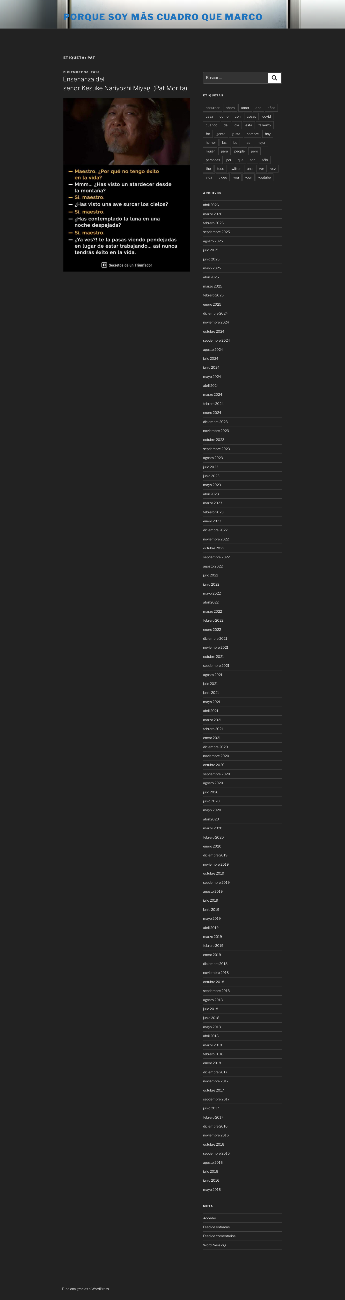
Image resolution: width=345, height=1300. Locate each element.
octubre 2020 (214, 765)
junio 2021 (211, 692)
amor (245, 108)
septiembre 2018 (216, 991)
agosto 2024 (213, 349)
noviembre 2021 (215, 647)
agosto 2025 (213, 241)
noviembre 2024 (216, 322)
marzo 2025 (212, 286)
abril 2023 (211, 494)
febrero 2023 (213, 512)
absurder (213, 108)
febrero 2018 (213, 1054)
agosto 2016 (213, 1162)
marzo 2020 (212, 828)
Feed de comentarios (219, 1236)
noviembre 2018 (216, 972)
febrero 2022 (213, 620)
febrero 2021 (213, 729)
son (252, 160)
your (248, 177)
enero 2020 (212, 846)
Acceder (209, 1218)
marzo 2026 (212, 214)
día (237, 125)
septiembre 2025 (216, 232)
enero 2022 (212, 629)
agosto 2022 (213, 566)
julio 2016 (210, 1171)
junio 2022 (211, 584)
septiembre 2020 (216, 774)
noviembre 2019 (216, 864)
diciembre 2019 (215, 855)
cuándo (211, 125)
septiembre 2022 (216, 557)
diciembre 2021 (215, 638)
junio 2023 (211, 476)
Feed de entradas (216, 1227)
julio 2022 (210, 575)
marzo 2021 (212, 720)
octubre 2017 (213, 1090)
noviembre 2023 (216, 431)
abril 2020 (211, 819)
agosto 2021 (212, 675)
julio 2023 (210, 467)
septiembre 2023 (216, 449)
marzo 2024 (212, 394)
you (236, 177)
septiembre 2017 (216, 1099)
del (226, 125)
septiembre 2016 (216, 1153)
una (250, 168)
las (224, 142)
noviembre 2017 (215, 1081)
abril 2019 (211, 928)
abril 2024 (211, 385)
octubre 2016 (213, 1144)
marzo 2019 (212, 936)
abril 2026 (211, 205)
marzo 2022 (212, 611)
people (239, 151)
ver (261, 168)
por (228, 160)
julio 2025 (210, 250)
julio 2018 (210, 1009)
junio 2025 (211, 259)
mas (246, 142)
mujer (210, 151)
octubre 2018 (213, 982)
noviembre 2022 (216, 539)
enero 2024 (212, 412)
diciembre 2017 (215, 1072)
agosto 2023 (213, 458)
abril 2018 (211, 1036)
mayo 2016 (212, 1189)
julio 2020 (211, 792)
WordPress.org (214, 1245)
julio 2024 (210, 358)
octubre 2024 (213, 331)
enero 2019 (212, 955)
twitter (235, 168)
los (235, 142)
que (240, 160)
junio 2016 (211, 1180)
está (248, 125)
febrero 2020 (213, 837)
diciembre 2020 (215, 747)
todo (220, 168)
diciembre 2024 (215, 313)
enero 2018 (212, 1063)
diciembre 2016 (215, 1126)
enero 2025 (212, 304)
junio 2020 (211, 801)
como (224, 116)
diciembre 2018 (215, 964)
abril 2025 (211, 277)
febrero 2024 (213, 404)
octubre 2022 (213, 548)
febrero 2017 (213, 1117)
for (208, 134)
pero (254, 151)
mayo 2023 (212, 485)
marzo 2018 (212, 1045)
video (223, 177)
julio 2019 (210, 900)
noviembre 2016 (216, 1135)
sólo (265, 160)
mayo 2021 (211, 702)
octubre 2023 (213, 440)
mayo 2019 (212, 918)
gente (220, 134)
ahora (230, 108)
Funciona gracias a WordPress (85, 1289)
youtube (264, 177)
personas (213, 160)
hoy (268, 134)
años (271, 108)
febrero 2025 (213, 295)
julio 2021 (210, 684)
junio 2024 (211, 367)
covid (266, 116)
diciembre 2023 (215, 422)
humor (211, 142)
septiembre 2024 (216, 340)
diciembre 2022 (215, 530)
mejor (261, 142)
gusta (236, 134)
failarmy (264, 125)
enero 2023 (212, 521)
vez (273, 168)
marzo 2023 (212, 503)
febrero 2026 (213, 223)
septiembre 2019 (216, 882)
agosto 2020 (213, 783)
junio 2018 (211, 1018)
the (208, 168)
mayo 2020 (212, 810)
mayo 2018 (212, 1027)
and (258, 108)
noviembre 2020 (216, 756)
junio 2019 (211, 909)
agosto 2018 (213, 1000)
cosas (251, 116)
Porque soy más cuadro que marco (163, 17)
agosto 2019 (213, 891)
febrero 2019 (213, 945)
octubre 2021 (213, 656)
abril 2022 (211, 602)
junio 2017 (211, 1108)
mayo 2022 (212, 593)
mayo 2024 (212, 376)
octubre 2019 (213, 873)
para (224, 151)
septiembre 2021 (216, 665)
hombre (253, 134)
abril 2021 (210, 711)
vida (209, 177)
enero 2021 (212, 738)
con (238, 116)
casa (209, 116)
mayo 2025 (212, 268)
